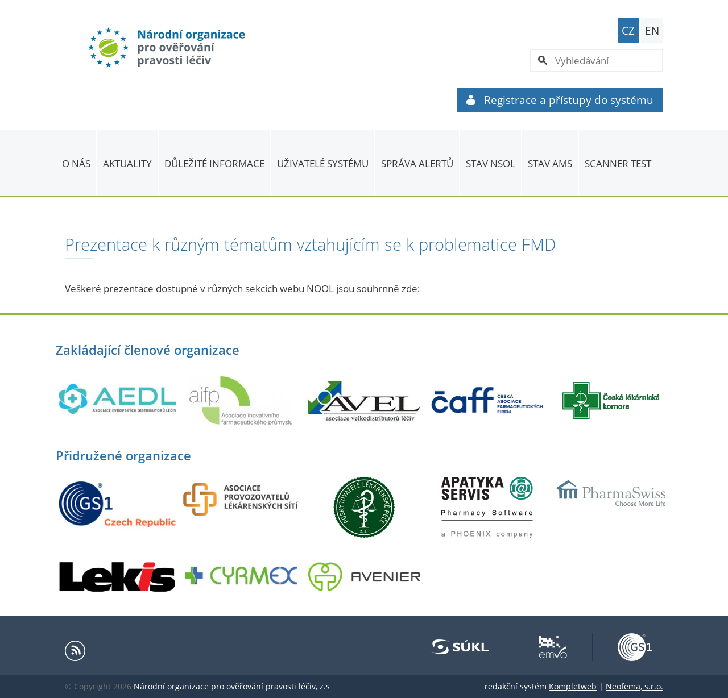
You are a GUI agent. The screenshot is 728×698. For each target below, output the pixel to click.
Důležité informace (214, 163)
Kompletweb (573, 686)
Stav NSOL (490, 163)
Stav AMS (550, 163)
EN (652, 30)
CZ (628, 30)
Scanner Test (618, 163)
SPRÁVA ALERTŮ (417, 163)
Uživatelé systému (323, 163)
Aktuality (127, 163)
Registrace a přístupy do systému (559, 100)
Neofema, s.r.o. (634, 686)
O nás (76, 163)
